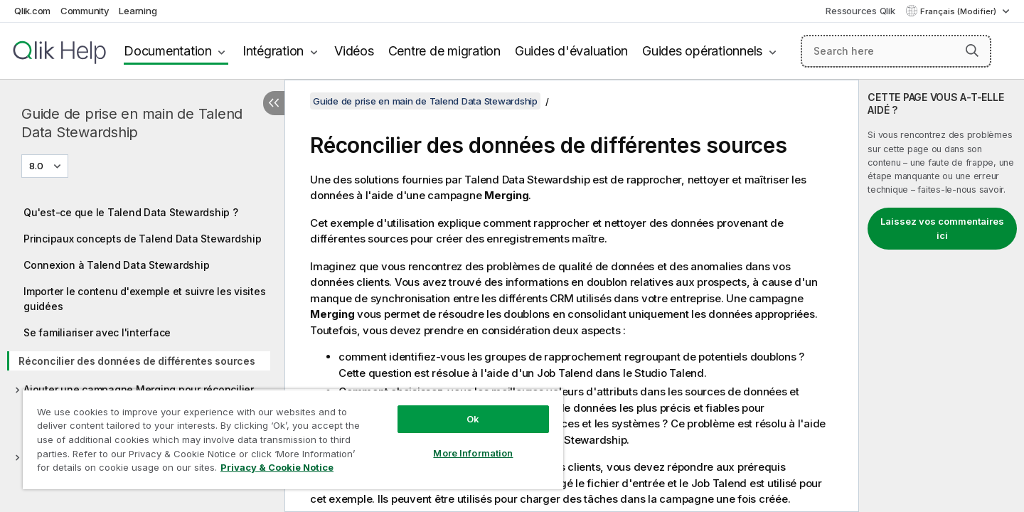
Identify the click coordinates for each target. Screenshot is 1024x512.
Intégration (273, 50)
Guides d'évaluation (571, 50)
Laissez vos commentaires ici (942, 228)
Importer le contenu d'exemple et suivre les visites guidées (144, 298)
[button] (972, 50)
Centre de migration (444, 50)
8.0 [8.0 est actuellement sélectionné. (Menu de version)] (37, 165)
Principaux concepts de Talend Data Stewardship (142, 239)
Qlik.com (32, 10)
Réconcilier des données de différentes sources (136, 361)
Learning (137, 10)
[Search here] (896, 51)
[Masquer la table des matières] (273, 103)
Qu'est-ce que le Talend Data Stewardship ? (130, 212)
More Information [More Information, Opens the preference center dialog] (473, 453)
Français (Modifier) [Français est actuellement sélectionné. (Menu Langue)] (959, 11)
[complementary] (941, 296)
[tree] (142, 344)
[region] (293, 439)
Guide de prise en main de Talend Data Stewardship (131, 123)
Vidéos (354, 50)
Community (85, 10)
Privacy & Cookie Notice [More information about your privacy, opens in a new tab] (277, 467)
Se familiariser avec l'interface (97, 332)
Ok (472, 419)
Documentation (168, 50)
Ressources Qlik (860, 10)
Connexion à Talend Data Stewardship (116, 265)
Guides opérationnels (702, 50)
